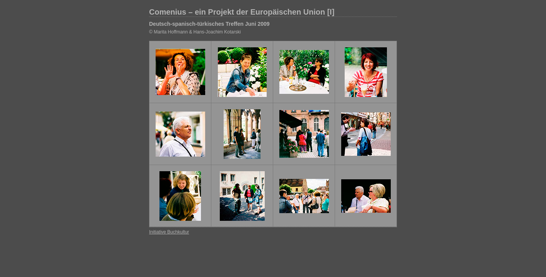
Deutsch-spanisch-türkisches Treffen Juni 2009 (209, 24)
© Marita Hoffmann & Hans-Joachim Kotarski (195, 32)
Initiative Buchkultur (169, 232)
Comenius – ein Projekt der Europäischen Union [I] (241, 12)
